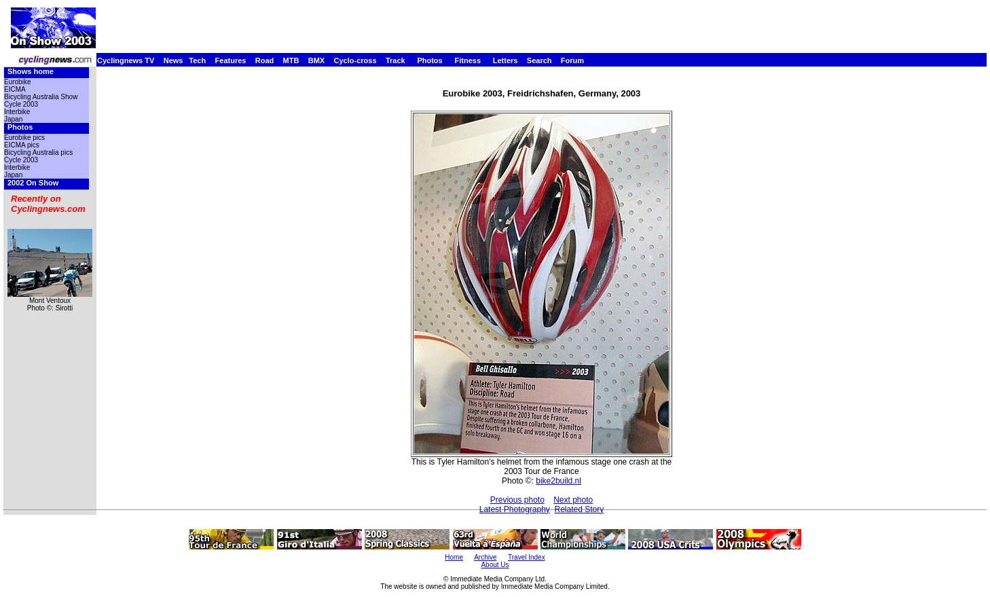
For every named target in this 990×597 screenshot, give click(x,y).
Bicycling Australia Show (40, 97)
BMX (316, 60)
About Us (495, 564)
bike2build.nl (558, 481)
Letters (505, 60)
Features (230, 60)
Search (539, 60)
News (173, 60)
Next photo (573, 500)
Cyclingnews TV (125, 60)
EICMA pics (21, 145)
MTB (291, 60)
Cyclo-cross (355, 60)
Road (264, 60)
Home (454, 557)
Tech (197, 60)
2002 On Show (32, 183)
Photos (429, 60)
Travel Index (526, 557)
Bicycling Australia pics (38, 152)
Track (395, 60)
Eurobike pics (24, 137)
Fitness (467, 60)
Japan (13, 119)
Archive (485, 557)
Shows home (30, 71)
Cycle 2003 (21, 104)
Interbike (17, 111)
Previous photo (517, 500)
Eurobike (17, 82)
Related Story (579, 509)
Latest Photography (514, 509)
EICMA (15, 89)
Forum (572, 60)
